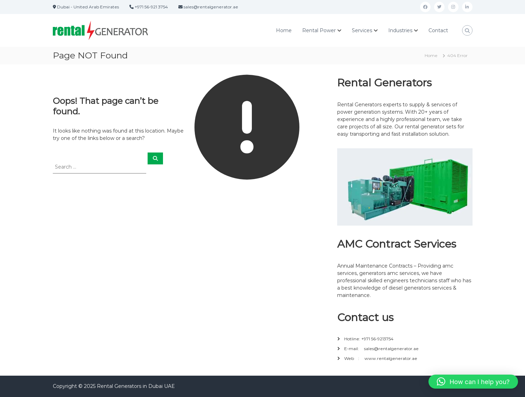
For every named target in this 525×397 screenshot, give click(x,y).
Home (284, 30)
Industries (400, 30)
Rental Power (319, 30)
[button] (473, 382)
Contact (438, 30)
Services (362, 30)
